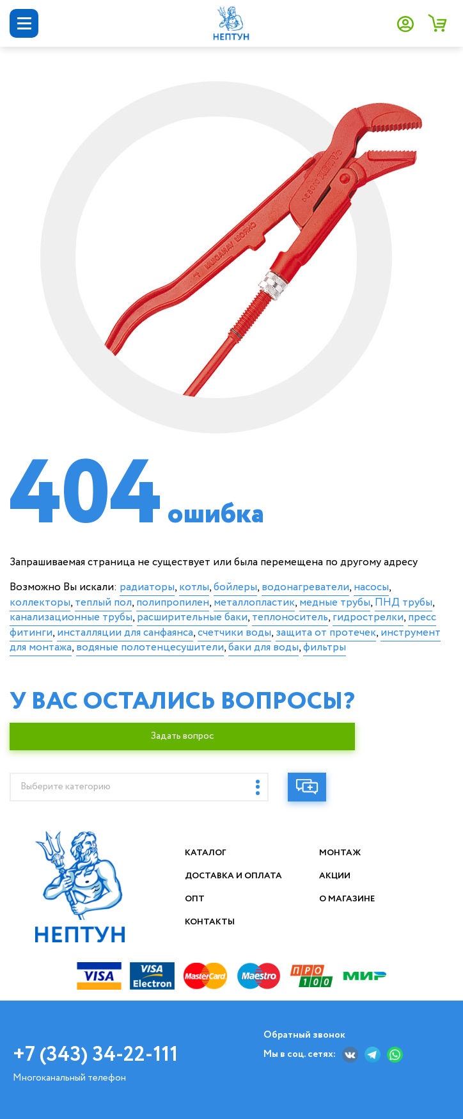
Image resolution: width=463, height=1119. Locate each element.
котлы (194, 587)
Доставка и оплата (235, 875)
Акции (335, 875)
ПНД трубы (403, 603)
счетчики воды (234, 633)
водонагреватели (305, 587)
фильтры (324, 648)
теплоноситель (290, 617)
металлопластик (254, 603)
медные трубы (334, 603)
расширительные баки (192, 617)
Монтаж (340, 852)
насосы (371, 587)
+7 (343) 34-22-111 (95, 1055)
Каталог (206, 852)
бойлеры (235, 587)
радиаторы (147, 587)
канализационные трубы (71, 617)
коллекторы (40, 603)
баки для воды (263, 648)
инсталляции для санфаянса (125, 633)
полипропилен (172, 603)
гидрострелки (368, 617)
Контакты (210, 921)
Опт (195, 898)
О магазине (348, 898)
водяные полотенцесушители (150, 648)
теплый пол (103, 603)
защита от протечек (326, 633)
